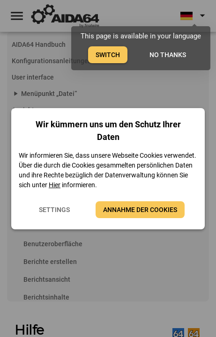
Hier (54, 185)
